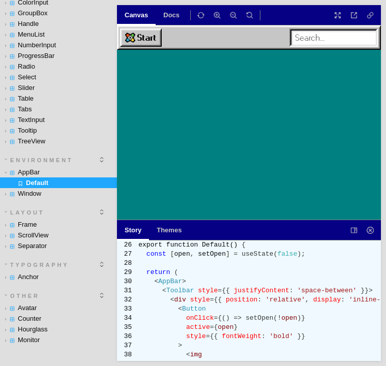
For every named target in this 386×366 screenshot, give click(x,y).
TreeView (25, 141)
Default (32, 183)
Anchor (22, 277)
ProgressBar (29, 55)
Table (19, 98)
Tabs (18, 109)
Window (23, 193)
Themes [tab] (169, 230)
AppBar (22, 172)
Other (22, 296)
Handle (22, 23)
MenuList (25, 34)
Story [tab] (133, 230)
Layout (25, 212)
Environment (39, 160)
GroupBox (26, 13)
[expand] (102, 160)
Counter (23, 318)
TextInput (25, 120)
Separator (26, 246)
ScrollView (26, 235)
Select (20, 77)
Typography (37, 265)
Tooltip (21, 130)
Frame (21, 224)
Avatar (21, 308)
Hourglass (26, 329)
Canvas (136, 15)
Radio (20, 66)
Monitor (22, 340)
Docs (171, 15)
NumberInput (30, 45)
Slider (20, 88)
